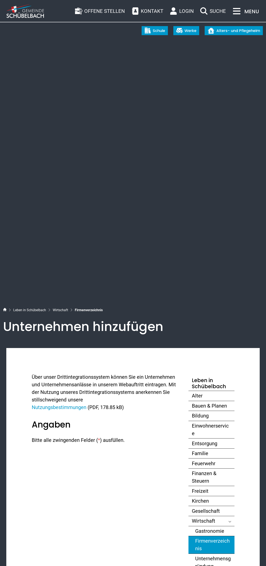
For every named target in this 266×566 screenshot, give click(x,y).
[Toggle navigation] (244, 11)
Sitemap (11, 555)
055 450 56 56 (28, 489)
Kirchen (200, 299)
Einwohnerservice (210, 227)
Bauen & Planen (209, 203)
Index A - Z (28, 555)
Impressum (68, 555)
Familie (200, 251)
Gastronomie (209, 329)
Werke (186, 30)
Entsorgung (204, 241)
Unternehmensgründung (213, 360)
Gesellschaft (206, 309)
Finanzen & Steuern (204, 275)
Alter (197, 193)
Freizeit (200, 288)
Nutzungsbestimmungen (59, 205)
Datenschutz (48, 555)
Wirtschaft (203, 319)
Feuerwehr (203, 261)
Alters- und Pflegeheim (234, 31)
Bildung (200, 213)
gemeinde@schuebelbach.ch (45, 497)
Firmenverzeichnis (212, 343)
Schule (155, 30)
